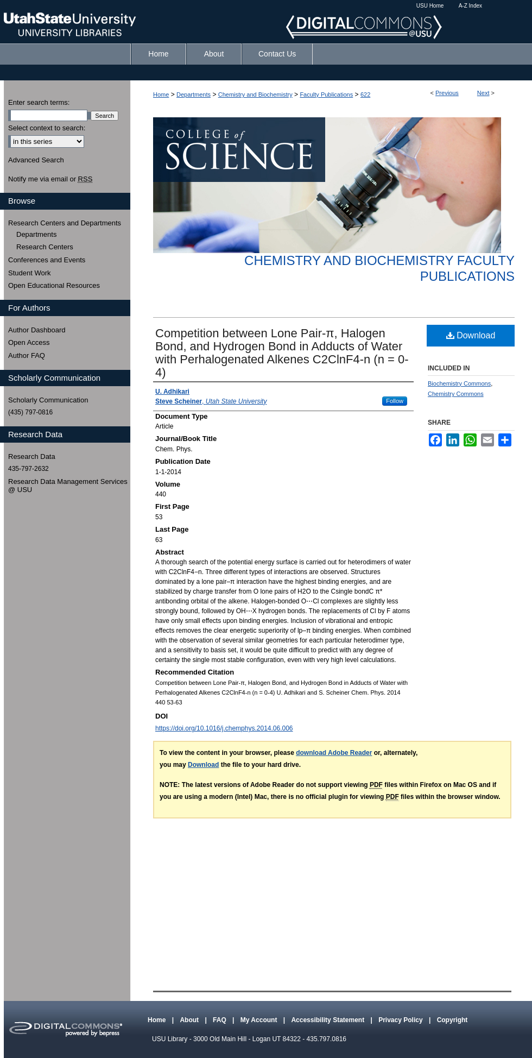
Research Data (31, 456)
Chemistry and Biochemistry (255, 94)
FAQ (220, 1020)
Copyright (452, 1020)
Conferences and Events (46, 260)
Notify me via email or (50, 179)
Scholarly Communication (48, 400)
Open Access (29, 342)
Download (471, 335)
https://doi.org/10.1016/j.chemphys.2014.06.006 (224, 728)
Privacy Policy (401, 1020)
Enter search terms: (38, 102)
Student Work (29, 273)
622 (365, 94)
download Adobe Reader (334, 753)
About (190, 1020)
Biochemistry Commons (459, 383)
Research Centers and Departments (64, 223)
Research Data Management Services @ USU (68, 485)
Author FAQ (26, 355)
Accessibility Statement (328, 1020)
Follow (394, 401)
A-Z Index (470, 6)
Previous (447, 93)
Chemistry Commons (456, 394)
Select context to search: (46, 128)
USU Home (430, 6)
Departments (193, 94)
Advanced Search (36, 160)
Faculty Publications (326, 94)
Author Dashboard (37, 330)
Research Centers (44, 247)
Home (161, 94)
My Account (259, 1020)
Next (483, 93)
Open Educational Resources (54, 285)
